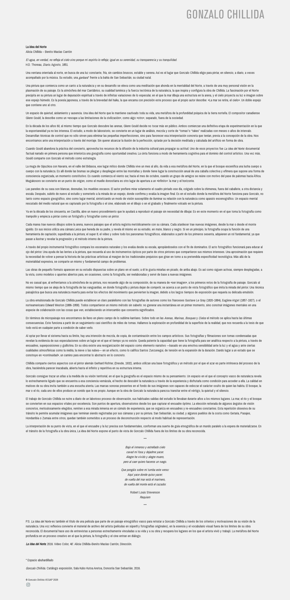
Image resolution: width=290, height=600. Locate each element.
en (260, 32)
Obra (51, 32)
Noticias (130, 32)
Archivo (111, 32)
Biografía (34, 32)
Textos (66, 32)
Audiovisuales (88, 32)
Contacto (150, 32)
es (252, 32)
